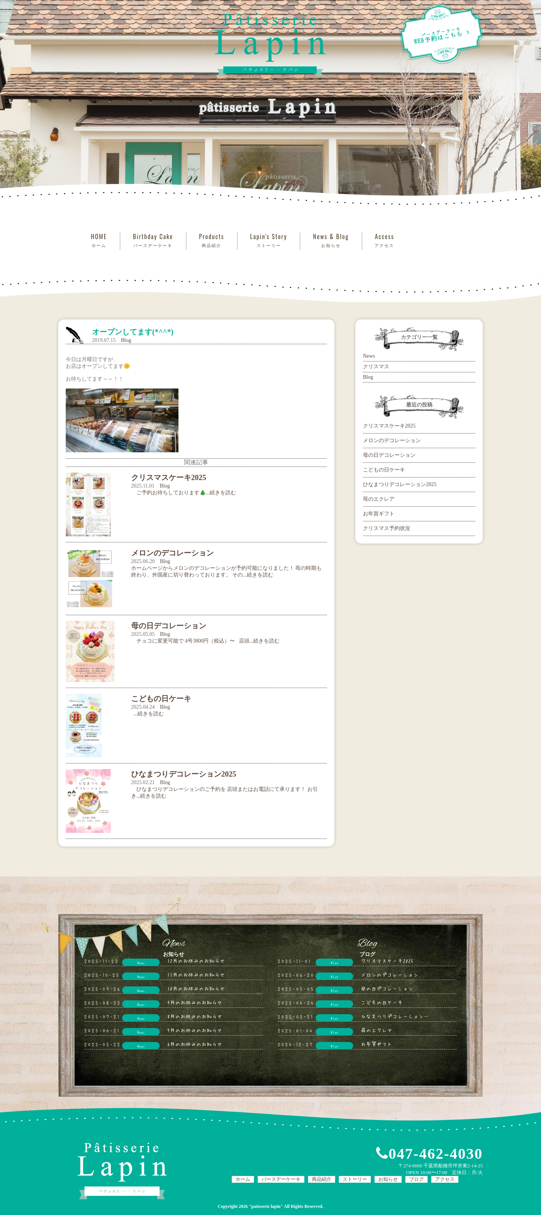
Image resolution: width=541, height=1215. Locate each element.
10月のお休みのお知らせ (196, 988)
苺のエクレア (378, 499)
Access (384, 240)
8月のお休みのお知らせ (194, 1016)
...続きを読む (147, 714)
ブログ (416, 1179)
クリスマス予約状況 (386, 528)
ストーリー (355, 1179)
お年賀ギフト (378, 513)
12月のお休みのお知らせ (196, 960)
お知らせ (388, 1179)
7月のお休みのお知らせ (194, 1030)
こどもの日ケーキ (384, 470)
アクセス (445, 1179)
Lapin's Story (268, 240)
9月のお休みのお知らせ (194, 1002)
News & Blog (331, 240)
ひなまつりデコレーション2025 (400, 484)
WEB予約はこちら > (441, 34)
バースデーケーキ (281, 1179)
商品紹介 (321, 1179)
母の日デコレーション (389, 455)
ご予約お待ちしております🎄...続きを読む (183, 492)
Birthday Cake (153, 240)
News (369, 356)
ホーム (243, 1179)
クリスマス (376, 366)
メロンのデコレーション (392, 440)
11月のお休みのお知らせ (196, 974)
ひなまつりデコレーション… (395, 1016)
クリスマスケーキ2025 (389, 426)
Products (211, 240)
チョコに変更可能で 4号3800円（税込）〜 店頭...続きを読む (205, 641)
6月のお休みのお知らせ (194, 1043)
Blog (126, 340)
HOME (99, 240)
